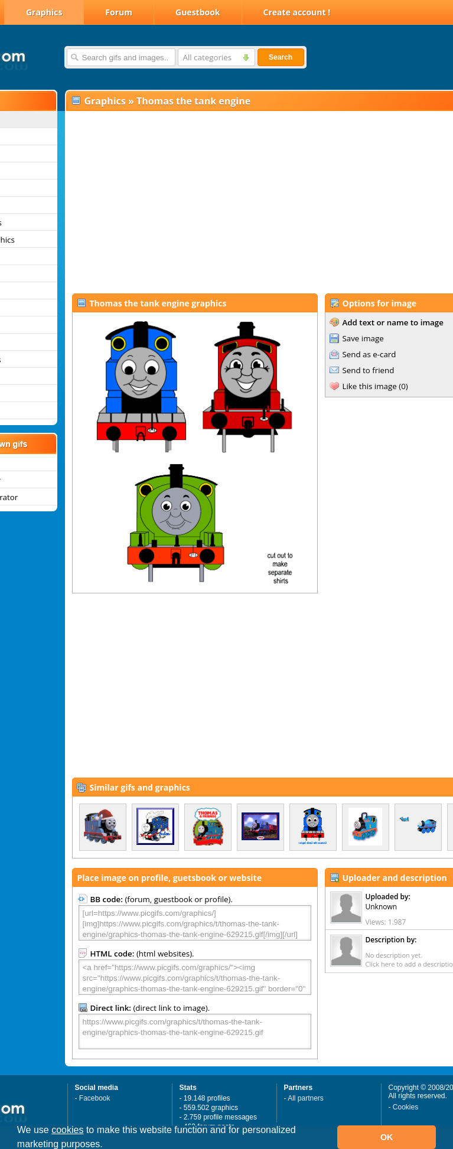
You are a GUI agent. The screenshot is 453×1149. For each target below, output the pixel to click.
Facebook (94, 1098)
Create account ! (297, 12)
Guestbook (197, 12)
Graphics (44, 12)
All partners (306, 1098)
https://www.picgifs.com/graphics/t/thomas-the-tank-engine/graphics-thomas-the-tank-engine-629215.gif (195, 1031)
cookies (67, 1130)
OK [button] (386, 1137)
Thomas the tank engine (193, 100)
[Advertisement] (231, 201)
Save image (363, 338)
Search (280, 57)
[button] (107, 1145)
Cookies (405, 1107)
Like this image (370, 386)
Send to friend (369, 370)
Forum (118, 12)
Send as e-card (369, 354)
